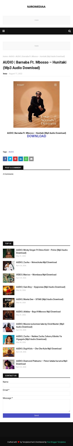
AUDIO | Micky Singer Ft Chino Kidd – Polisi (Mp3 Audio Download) (42, 251)
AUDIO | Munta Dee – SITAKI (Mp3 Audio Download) (39, 299)
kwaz (5, 74)
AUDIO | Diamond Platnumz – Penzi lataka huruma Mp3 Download (41, 362)
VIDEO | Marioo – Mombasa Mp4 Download (36, 274)
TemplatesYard (28, 442)
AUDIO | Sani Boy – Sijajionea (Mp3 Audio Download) (40, 287)
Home (5, 56)
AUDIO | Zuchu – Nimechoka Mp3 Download (36, 262)
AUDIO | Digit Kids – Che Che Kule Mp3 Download (38, 348)
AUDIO (11, 56)
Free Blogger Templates (56, 442)
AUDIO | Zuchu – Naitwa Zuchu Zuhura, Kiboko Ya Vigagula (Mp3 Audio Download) (39, 337)
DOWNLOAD (36, 136)
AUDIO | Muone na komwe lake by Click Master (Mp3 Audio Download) (40, 325)
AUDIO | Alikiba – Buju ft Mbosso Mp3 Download (38, 311)
